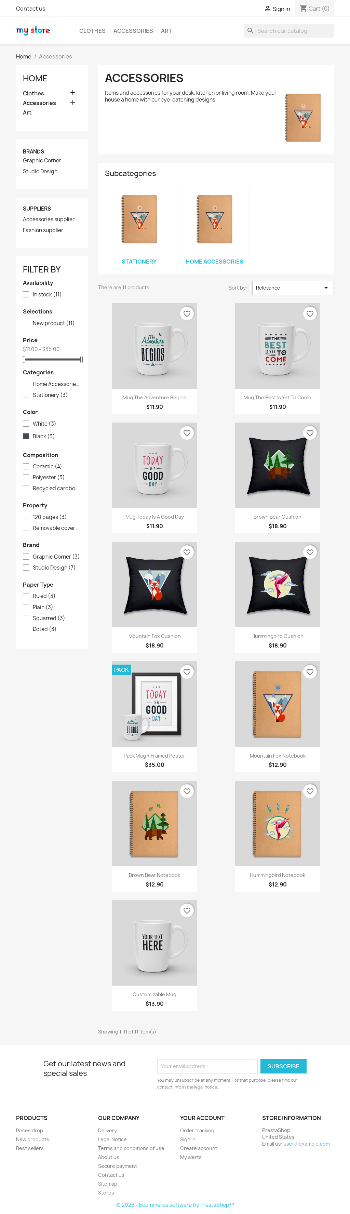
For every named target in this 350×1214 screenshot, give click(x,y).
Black (44, 436)
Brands (33, 151)
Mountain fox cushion (155, 636)
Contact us (30, 8)
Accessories (133, 31)
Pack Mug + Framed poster (154, 755)
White (44, 424)
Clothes (92, 31)
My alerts (191, 1157)
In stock (47, 294)
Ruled (44, 596)
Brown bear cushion (277, 516)
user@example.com (306, 1143)
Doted (45, 629)
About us (108, 1157)
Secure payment (117, 1166)
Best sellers (30, 1148)
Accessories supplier (49, 219)
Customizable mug (154, 994)
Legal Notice (112, 1139)
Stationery (50, 395)
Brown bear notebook (154, 875)
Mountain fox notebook (278, 755)
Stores (106, 1192)
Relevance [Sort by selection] (293, 288)
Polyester (49, 477)
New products (32, 1139)
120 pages (50, 517)
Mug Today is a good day (154, 516)
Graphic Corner (42, 160)
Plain (43, 607)
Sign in (188, 1139)
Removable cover (57, 528)
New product (54, 323)
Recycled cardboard (57, 488)
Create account (198, 1148)
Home (35, 78)
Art (166, 31)
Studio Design (40, 171)
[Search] (289, 31)
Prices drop (29, 1130)
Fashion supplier (43, 230)
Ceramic (47, 466)
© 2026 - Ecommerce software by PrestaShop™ (175, 1205)
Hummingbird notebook (277, 875)
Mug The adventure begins (154, 397)
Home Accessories (57, 384)
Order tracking (197, 1130)
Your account (202, 1118)
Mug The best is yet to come (277, 397)
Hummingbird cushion (278, 636)
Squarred (49, 618)
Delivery (107, 1130)
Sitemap (107, 1183)
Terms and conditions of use (131, 1148)
